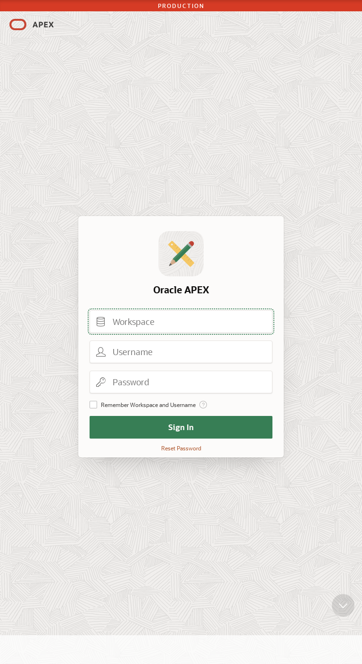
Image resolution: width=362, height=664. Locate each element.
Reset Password (181, 448)
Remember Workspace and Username (148, 404)
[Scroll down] (343, 611)
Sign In (181, 427)
